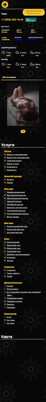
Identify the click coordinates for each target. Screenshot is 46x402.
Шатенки (18, 40)
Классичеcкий (13, 242)
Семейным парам (15, 298)
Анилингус (12, 170)
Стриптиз (11, 270)
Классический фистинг (17, 226)
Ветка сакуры (13, 217)
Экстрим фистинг (15, 232)
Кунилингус (12, 167)
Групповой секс (14, 251)
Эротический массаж (16, 195)
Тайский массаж (14, 201)
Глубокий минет (14, 161)
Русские (31, 40)
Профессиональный (16, 192)
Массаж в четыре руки (17, 207)
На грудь (11, 320)
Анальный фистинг (15, 229)
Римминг (11, 307)
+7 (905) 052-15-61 (18, 20)
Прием (10, 182)
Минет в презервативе (17, 154)
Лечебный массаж (15, 204)
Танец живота (13, 273)
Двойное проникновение (18, 254)
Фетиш (10, 260)
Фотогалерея (9, 77)
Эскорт (10, 286)
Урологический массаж (17, 198)
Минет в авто (13, 164)
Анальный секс (13, 245)
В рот (9, 317)
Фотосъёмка (12, 289)
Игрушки (11, 257)
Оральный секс (14, 248)
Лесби (9, 276)
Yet (23, 131)
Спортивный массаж (16, 210)
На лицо (10, 323)
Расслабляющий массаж (18, 214)
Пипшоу (10, 304)
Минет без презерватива (18, 157)
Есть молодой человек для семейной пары (24, 293)
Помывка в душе (14, 301)
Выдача (10, 179)
